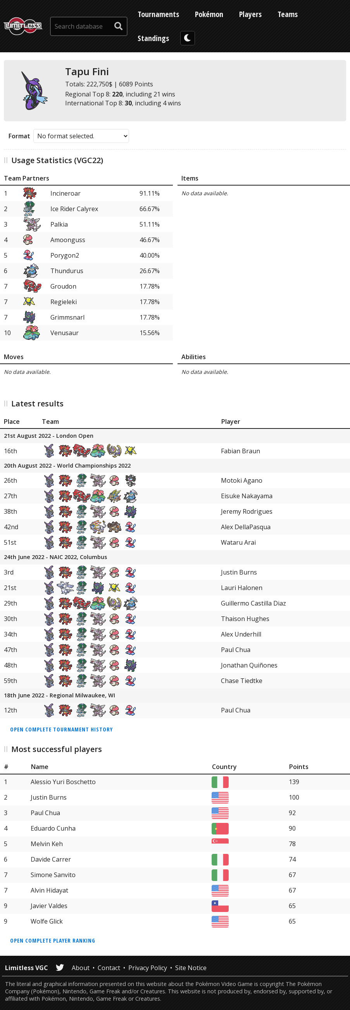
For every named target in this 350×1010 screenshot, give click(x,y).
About (81, 968)
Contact (109, 968)
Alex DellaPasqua (246, 527)
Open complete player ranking (52, 940)
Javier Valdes (49, 906)
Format (19, 135)
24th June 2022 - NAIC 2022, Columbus (55, 557)
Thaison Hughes (245, 618)
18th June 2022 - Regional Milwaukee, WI (59, 695)
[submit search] (118, 26)
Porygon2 (64, 255)
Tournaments (158, 14)
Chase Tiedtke (241, 680)
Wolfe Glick (47, 921)
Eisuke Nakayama (246, 496)
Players (250, 14)
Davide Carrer (51, 859)
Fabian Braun (240, 451)
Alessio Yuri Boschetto (63, 782)
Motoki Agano (241, 480)
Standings (153, 38)
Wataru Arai (238, 542)
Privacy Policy (147, 968)
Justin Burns (239, 572)
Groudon (63, 286)
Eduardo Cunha (53, 828)
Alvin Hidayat (49, 890)
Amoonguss (67, 240)
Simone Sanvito (53, 875)
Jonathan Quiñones (249, 665)
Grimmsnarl (67, 317)
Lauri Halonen (241, 587)
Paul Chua (235, 649)
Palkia (59, 224)
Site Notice (191, 968)
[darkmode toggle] (187, 38)
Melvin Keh (47, 844)
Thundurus (66, 271)
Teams (288, 14)
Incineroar (65, 193)
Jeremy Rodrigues (246, 511)
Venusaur (64, 333)
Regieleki (63, 302)
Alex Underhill (241, 634)
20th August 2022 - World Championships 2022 (67, 466)
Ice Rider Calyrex (74, 209)
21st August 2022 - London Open (48, 436)
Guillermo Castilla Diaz (253, 603)
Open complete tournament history (61, 729)
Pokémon (209, 14)
